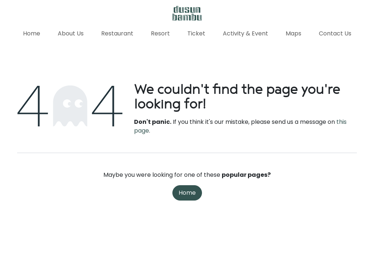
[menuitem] (31, 33)
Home (187, 192)
